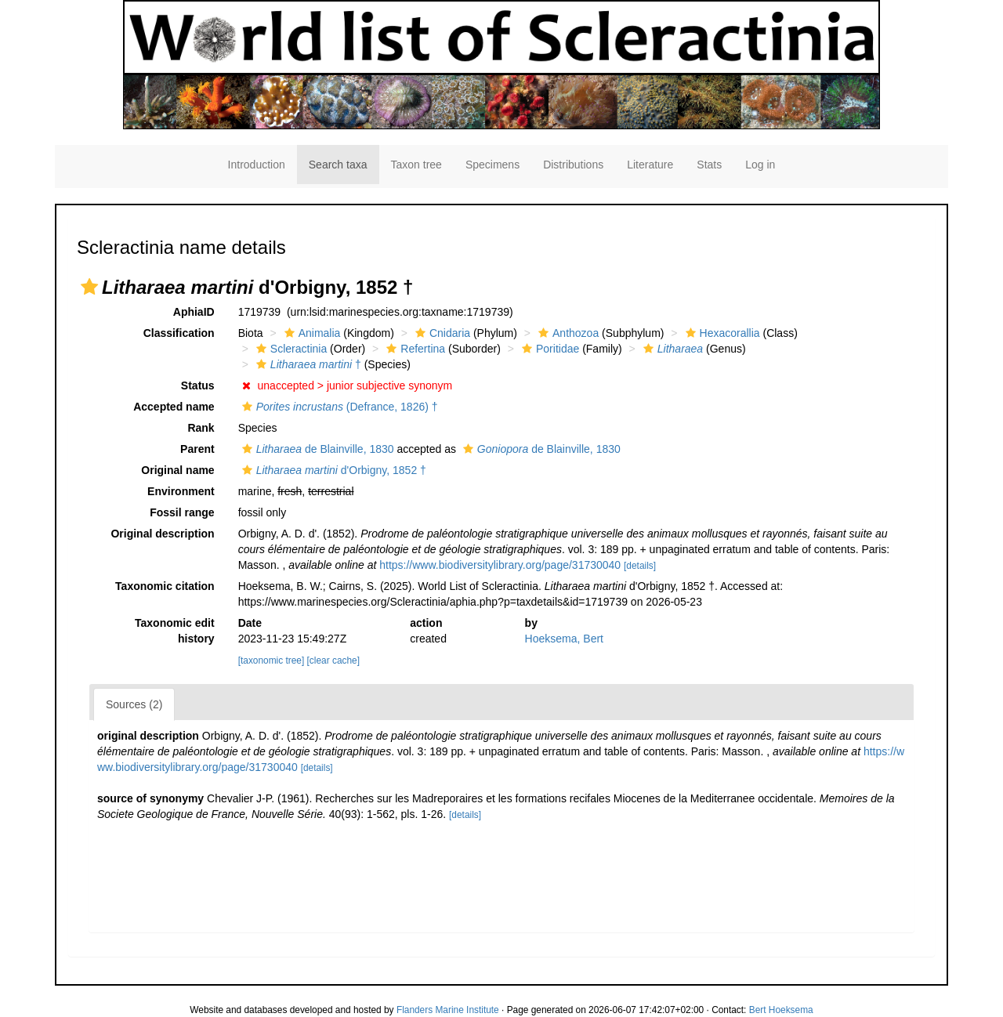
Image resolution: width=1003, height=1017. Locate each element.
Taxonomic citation (165, 586)
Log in (760, 164)
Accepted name (173, 406)
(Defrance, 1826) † (338, 406)
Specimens (492, 164)
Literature (650, 164)
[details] (640, 565)
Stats (709, 164)
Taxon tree (416, 164)
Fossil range (182, 512)
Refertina (413, 348)
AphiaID (194, 312)
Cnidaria (440, 333)
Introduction (256, 164)
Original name (177, 470)
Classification (179, 333)
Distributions (573, 164)
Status (198, 385)
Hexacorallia (721, 333)
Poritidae (548, 348)
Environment (181, 491)
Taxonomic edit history (175, 631)
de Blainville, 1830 (316, 449)
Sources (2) (134, 704)
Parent (197, 449)
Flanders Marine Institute (447, 1009)
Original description (162, 533)
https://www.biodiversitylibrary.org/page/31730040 (500, 565)
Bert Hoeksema (781, 1009)
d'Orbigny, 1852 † (332, 470)
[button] (89, 286)
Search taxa (338, 164)
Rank (200, 428)
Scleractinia (289, 348)
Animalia (311, 333)
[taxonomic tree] (271, 660)
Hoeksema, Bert (564, 638)
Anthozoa (566, 333)
